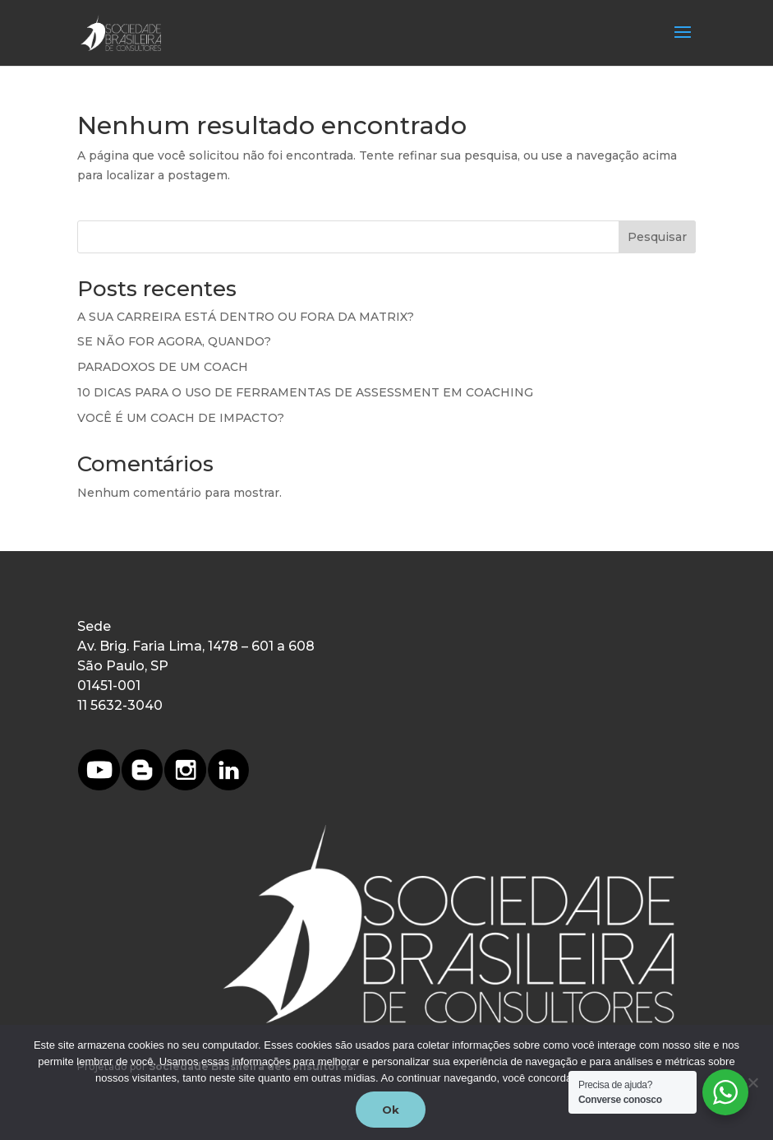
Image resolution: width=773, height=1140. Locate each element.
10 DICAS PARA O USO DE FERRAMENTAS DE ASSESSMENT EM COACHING (305, 392)
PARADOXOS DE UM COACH (162, 366)
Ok (390, 1109)
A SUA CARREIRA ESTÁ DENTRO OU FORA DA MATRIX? (245, 316)
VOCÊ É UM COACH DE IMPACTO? (180, 417)
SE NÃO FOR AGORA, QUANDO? (174, 341)
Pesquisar (657, 236)
